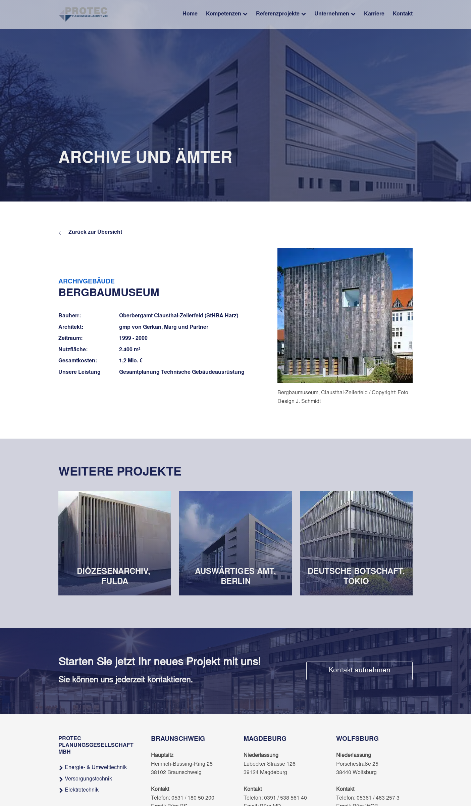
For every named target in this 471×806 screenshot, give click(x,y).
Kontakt (403, 14)
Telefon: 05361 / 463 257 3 (368, 798)
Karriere (374, 14)
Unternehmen (335, 14)
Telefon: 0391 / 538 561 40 (275, 798)
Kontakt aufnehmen (359, 670)
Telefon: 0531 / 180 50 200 (182, 798)
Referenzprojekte (281, 14)
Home (190, 14)
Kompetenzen (227, 14)
